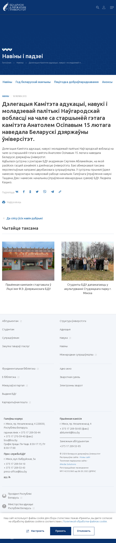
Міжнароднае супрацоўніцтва (78, 354)
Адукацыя (65, 329)
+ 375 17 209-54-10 (14, 463)
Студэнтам (8, 329)
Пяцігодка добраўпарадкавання (76, 81)
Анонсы (107, 81)
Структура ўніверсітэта (73, 321)
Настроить (34, 531)
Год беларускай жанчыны (33, 81)
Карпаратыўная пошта (16, 402)
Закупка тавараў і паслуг (16, 346)
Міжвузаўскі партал (14, 385)
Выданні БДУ (9, 393)
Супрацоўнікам (10, 337)
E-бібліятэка (10, 377)
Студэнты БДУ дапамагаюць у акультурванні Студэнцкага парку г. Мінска (87, 289)
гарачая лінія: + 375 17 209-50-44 (22, 432)
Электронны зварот (71, 385)
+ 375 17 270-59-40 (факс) (18, 436)
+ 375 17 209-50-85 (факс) (74, 428)
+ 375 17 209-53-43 (14, 467)
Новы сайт (85, 457)
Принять (60, 531)
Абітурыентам (11, 321)
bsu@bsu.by (10, 440)
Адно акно (66, 368)
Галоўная (6, 62)
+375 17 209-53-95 (70, 446)
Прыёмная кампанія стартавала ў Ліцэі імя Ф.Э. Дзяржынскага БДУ (28, 286)
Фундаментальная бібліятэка (20, 368)
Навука (65, 337)
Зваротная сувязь (70, 377)
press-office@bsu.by (15, 471)
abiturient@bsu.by (70, 432)
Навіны (20, 62)
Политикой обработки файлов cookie (85, 521)
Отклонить (84, 531)
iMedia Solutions (68, 464)
